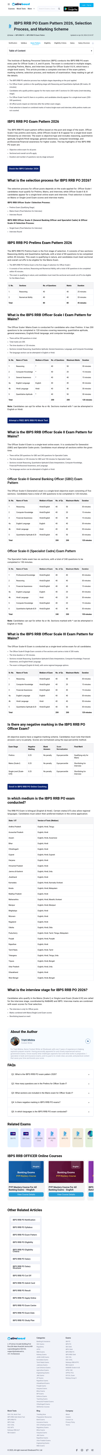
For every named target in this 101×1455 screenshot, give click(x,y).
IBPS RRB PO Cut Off (22, 1275)
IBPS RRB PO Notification (24, 1220)
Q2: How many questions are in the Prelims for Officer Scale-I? (50, 1084)
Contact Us (69, 1420)
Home (11, 35)
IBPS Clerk (69, 1349)
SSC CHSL (69, 1360)
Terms (68, 1425)
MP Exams (40, 1394)
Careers (68, 1417)
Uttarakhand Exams (43, 1383)
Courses (11, 9)
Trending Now (41, 1414)
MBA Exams (41, 1352)
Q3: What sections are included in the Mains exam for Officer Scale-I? (50, 1093)
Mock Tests (21, 9)
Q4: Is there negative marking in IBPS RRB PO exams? (50, 1102)
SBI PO (68, 1341)
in (88, 1041)
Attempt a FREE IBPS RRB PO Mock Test (28, 420)
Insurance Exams (42, 1422)
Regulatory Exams (43, 1427)
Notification (13, 43)
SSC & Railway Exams (44, 1425)
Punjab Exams (41, 1386)
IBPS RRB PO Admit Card (24, 1283)
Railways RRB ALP (13, 1430)
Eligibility (47, 43)
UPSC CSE (69, 1370)
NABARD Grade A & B (73, 1368)
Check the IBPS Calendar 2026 (24, 169)
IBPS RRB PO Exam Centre (24, 1305)
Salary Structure (84, 43)
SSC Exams (40, 1344)
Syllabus (24, 43)
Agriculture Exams (43, 1370)
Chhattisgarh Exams (43, 1404)
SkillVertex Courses (43, 1407)
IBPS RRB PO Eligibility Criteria (23, 1251)
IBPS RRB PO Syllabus (22, 1227)
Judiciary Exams (42, 1365)
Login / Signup (86, 5)
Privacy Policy (70, 1422)
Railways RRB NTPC (72, 1362)
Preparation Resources (44, 1417)
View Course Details (26, 1194)
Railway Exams (42, 1354)
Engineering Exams (43, 1373)
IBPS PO (68, 1344)
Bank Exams (41, 1420)
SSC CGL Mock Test (14, 1414)
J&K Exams (40, 1375)
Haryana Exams (42, 1388)
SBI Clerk (69, 1347)
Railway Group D (71, 1378)
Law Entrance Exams (43, 1368)
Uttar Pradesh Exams (43, 1440)
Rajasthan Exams (42, 1381)
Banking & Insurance (43, 1341)
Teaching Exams (42, 1399)
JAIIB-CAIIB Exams (43, 1357)
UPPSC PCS (70, 1373)
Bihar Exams (41, 1391)
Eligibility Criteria (60, 43)
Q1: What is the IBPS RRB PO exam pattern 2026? (50, 1074)
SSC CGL (69, 1357)
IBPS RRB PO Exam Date (24, 1313)
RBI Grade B (70, 1365)
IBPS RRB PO (19, 35)
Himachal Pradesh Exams (45, 1401)
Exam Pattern (36, 43)
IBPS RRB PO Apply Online (24, 1298)
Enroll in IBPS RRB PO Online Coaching (28, 786)
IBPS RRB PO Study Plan (24, 1320)
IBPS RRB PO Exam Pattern (36, 35)
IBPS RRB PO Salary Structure (22, 1267)
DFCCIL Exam (70, 1375)
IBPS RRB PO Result (22, 1290)
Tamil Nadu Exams (43, 1362)
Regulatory (40, 1347)
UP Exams (40, 1378)
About (68, 1414)
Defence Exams (42, 1396)
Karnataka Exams (42, 1360)
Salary (72, 43)
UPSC (38, 1349)
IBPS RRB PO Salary (22, 1259)
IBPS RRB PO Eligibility (23, 1242)
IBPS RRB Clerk (71, 1354)
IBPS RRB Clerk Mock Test (16, 1417)
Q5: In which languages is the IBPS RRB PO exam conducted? (50, 1112)
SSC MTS (10, 1427)
